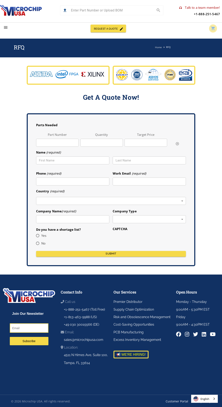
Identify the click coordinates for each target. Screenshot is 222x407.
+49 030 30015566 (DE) (81, 324)
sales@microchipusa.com (83, 340)
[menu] (6, 27)
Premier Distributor (128, 302)
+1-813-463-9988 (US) (80, 317)
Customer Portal (177, 401)
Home (158, 47)
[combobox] (111, 201)
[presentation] (144, 239)
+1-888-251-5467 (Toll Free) (84, 309)
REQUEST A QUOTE (108, 28)
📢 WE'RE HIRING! (131, 354)
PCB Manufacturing (129, 332)
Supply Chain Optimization (134, 309)
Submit (111, 254)
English (201, 398)
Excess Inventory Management (137, 340)
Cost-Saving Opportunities (134, 324)
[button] (65, 10)
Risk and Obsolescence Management (142, 317)
